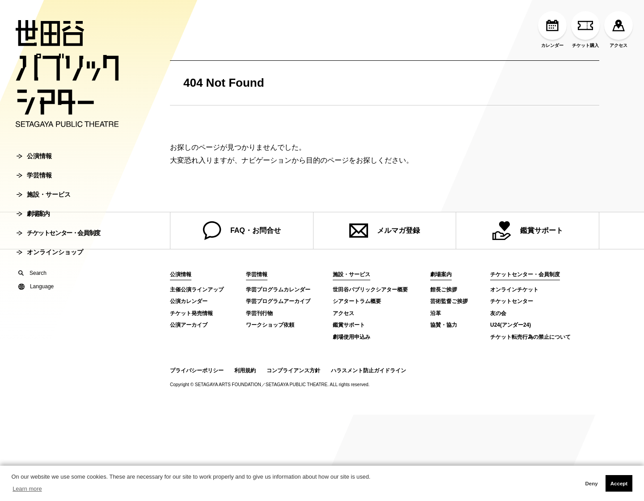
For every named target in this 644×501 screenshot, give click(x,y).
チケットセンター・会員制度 (58, 232)
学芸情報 (34, 175)
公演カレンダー (189, 301)
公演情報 (34, 156)
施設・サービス (44, 194)
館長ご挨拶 (443, 289)
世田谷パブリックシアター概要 (370, 289)
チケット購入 (585, 29)
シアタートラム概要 (357, 301)
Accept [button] (618, 483)
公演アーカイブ (189, 325)
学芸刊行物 (259, 313)
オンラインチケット (514, 289)
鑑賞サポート (527, 230)
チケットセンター (511, 301)
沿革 (435, 313)
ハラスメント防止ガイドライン (368, 370)
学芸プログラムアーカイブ (278, 301)
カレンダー (552, 29)
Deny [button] (591, 483)
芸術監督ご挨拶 (449, 301)
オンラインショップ (50, 252)
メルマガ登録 (384, 230)
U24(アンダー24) (510, 325)
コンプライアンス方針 (293, 370)
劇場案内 (33, 213)
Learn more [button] (27, 488)
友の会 (498, 313)
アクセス (618, 29)
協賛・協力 (443, 325)
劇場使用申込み (351, 337)
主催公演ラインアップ (197, 289)
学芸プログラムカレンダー (278, 289)
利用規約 (245, 370)
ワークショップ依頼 (270, 325)
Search (32, 273)
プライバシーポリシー (197, 370)
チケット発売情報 (191, 313)
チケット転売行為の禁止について (530, 337)
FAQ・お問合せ (242, 230)
